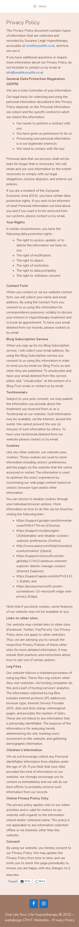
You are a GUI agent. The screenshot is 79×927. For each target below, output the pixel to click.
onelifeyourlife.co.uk (40, 45)
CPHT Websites (36, 920)
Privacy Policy (63, 920)
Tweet (12, 881)
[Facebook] (33, 903)
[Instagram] (44, 903)
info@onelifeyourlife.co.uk (24, 72)
